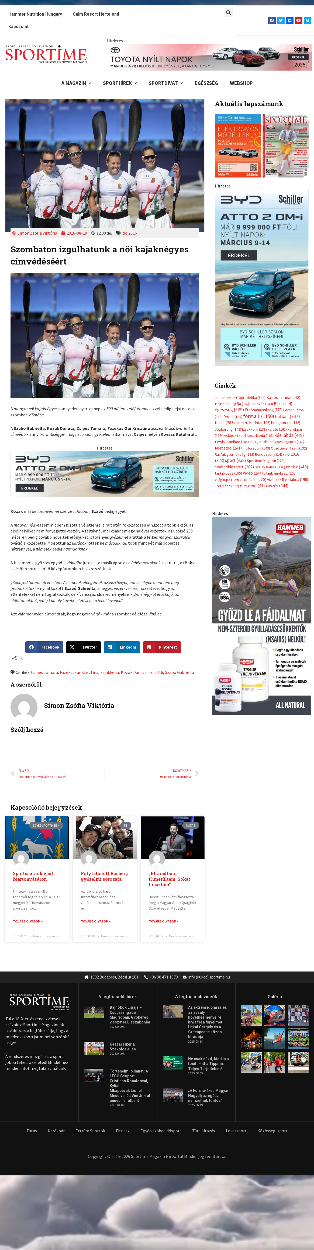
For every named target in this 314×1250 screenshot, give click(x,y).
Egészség (206, 83)
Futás (32, 1131)
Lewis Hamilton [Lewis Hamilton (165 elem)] (232, 353)
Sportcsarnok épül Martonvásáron (33, 876)
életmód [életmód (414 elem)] (253, 397)
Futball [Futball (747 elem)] (287, 328)
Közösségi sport (272, 1131)
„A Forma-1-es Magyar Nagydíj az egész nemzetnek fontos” (208, 1096)
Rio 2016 (129, 233)
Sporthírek (120, 83)
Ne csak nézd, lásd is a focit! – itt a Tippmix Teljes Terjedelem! (208, 1064)
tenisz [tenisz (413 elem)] (297, 378)
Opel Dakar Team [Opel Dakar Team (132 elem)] (289, 359)
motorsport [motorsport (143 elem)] (256, 359)
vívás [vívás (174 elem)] (275, 391)
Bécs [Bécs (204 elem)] (283, 315)
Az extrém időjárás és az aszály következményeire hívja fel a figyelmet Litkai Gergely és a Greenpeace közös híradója (207, 1022)
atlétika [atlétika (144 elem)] (255, 309)
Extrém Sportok (90, 1131)
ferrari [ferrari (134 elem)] (232, 328)
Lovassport (236, 1131)
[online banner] (262, 235)
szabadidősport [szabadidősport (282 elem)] (234, 378)
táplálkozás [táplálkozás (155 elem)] (228, 384)
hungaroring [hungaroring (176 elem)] (285, 334)
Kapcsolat (18, 26)
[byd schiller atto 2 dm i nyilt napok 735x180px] (105, 473)
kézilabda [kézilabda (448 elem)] (289, 347)
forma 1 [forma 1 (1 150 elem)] (258, 327)
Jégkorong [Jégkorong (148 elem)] (228, 340)
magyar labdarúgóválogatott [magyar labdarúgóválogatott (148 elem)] (277, 353)
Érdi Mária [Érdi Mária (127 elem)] (227, 397)
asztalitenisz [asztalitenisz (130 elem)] (229, 309)
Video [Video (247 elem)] (253, 384)
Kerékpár (56, 1131)
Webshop (241, 83)
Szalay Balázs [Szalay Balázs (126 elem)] (270, 378)
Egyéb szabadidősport (160, 1131)
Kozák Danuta (134, 672)
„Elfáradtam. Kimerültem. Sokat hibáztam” (169, 879)
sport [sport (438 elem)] (235, 372)
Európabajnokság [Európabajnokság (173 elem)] (263, 321)
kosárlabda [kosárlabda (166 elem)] (260, 346)
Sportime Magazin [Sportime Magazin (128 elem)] (266, 372)
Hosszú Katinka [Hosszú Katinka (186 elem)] (253, 334)
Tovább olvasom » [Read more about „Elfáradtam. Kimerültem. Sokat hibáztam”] (163, 921)
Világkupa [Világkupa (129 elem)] (227, 391)
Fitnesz (123, 1131)
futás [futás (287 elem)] (225, 334)
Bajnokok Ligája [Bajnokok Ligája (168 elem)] (232, 315)
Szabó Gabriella (179, 672)
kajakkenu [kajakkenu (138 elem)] (254, 340)
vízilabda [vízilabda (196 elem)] (296, 391)
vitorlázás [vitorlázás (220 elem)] (253, 391)
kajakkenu (109, 672)
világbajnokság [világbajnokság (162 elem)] (280, 384)
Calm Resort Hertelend (96, 14)
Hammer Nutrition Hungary (35, 14)
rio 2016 (156, 672)
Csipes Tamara (44, 672)
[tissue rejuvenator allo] (261, 526)
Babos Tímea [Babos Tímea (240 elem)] (283, 308)
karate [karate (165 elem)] (277, 340)
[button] (228, 12)
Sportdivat (166, 83)
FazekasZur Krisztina (79, 672)
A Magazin (76, 83)
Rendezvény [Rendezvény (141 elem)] (269, 365)
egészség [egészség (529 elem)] (229, 321)
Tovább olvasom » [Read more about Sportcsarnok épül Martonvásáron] (28, 921)
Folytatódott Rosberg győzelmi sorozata (104, 876)
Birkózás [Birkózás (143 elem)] (261, 315)
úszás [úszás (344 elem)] (278, 397)
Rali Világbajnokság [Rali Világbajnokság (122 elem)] (234, 365)
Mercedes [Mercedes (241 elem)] (228, 359)
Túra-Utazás (203, 1131)
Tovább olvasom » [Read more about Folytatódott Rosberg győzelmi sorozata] (96, 921)
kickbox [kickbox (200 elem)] (234, 346)
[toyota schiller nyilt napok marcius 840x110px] (209, 56)
